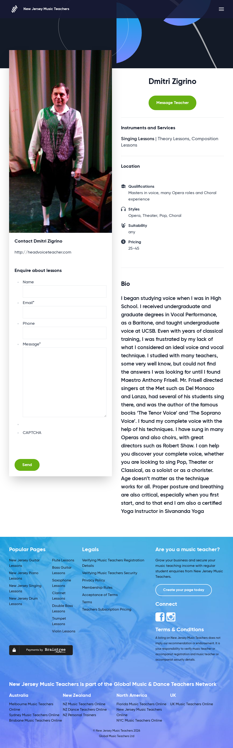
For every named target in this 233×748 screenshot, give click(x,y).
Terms (87, 602)
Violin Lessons (63, 631)
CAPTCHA (32, 433)
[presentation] (57, 445)
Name (28, 282)
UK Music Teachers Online (191, 704)
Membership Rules (97, 588)
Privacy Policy (93, 580)
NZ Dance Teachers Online (85, 710)
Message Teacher (172, 103)
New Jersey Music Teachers (39, 9)
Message (32, 344)
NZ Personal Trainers (79, 715)
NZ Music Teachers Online (84, 704)
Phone (29, 324)
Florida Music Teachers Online (141, 704)
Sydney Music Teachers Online (34, 715)
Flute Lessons (63, 560)
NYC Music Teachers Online (139, 721)
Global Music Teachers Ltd (116, 736)
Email (28, 303)
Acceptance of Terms (100, 595)
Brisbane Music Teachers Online (35, 721)
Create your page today (183, 590)
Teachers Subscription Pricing (106, 609)
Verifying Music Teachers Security (109, 573)
